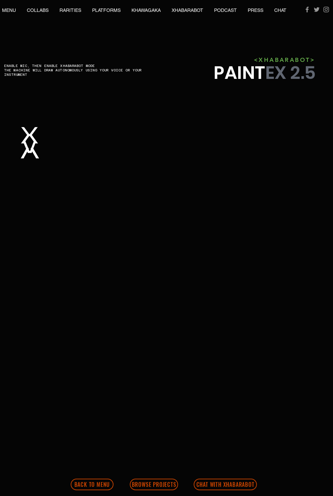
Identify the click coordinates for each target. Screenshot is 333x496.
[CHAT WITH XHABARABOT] (225, 484)
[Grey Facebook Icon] (307, 9)
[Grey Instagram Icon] (326, 9)
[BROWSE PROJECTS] (154, 484)
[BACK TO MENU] (92, 484)
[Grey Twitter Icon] (316, 9)
